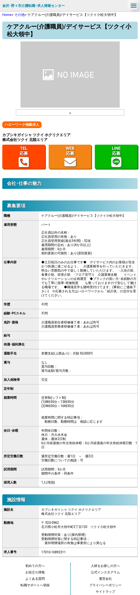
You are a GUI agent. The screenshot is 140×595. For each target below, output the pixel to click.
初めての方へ (35, 566)
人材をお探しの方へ (105, 566)
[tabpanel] (70, 74)
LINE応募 (116, 157)
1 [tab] (70, 113)
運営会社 (105, 578)
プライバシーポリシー (105, 585)
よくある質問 (35, 578)
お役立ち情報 (35, 572)
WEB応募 (70, 157)
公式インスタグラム (105, 572)
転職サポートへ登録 (35, 585)
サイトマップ (105, 591)
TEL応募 (24, 157)
